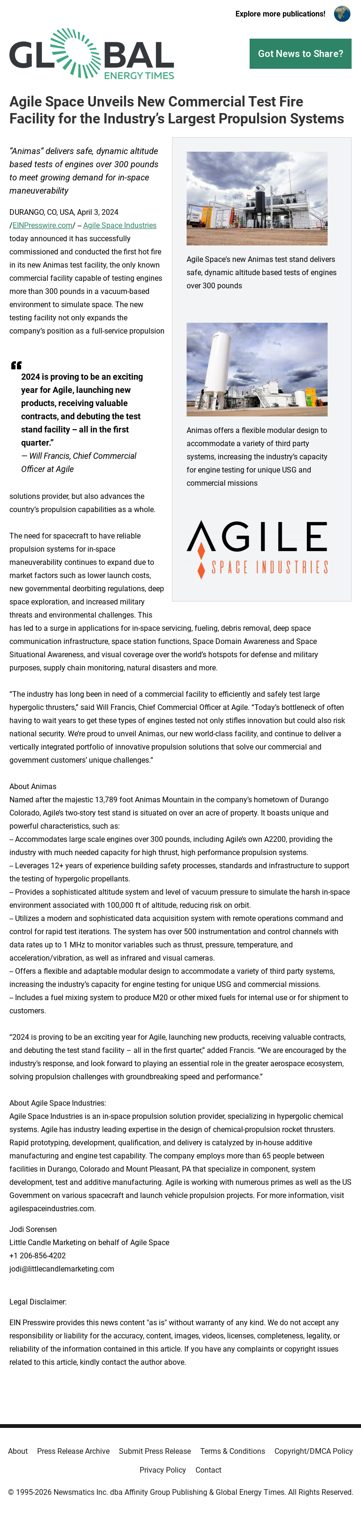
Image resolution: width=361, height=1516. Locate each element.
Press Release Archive (73, 1451)
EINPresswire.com (42, 225)
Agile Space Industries (120, 225)
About (18, 1451)
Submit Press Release (155, 1451)
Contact (208, 1470)
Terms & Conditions (232, 1451)
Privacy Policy (163, 1470)
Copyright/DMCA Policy (314, 1451)
